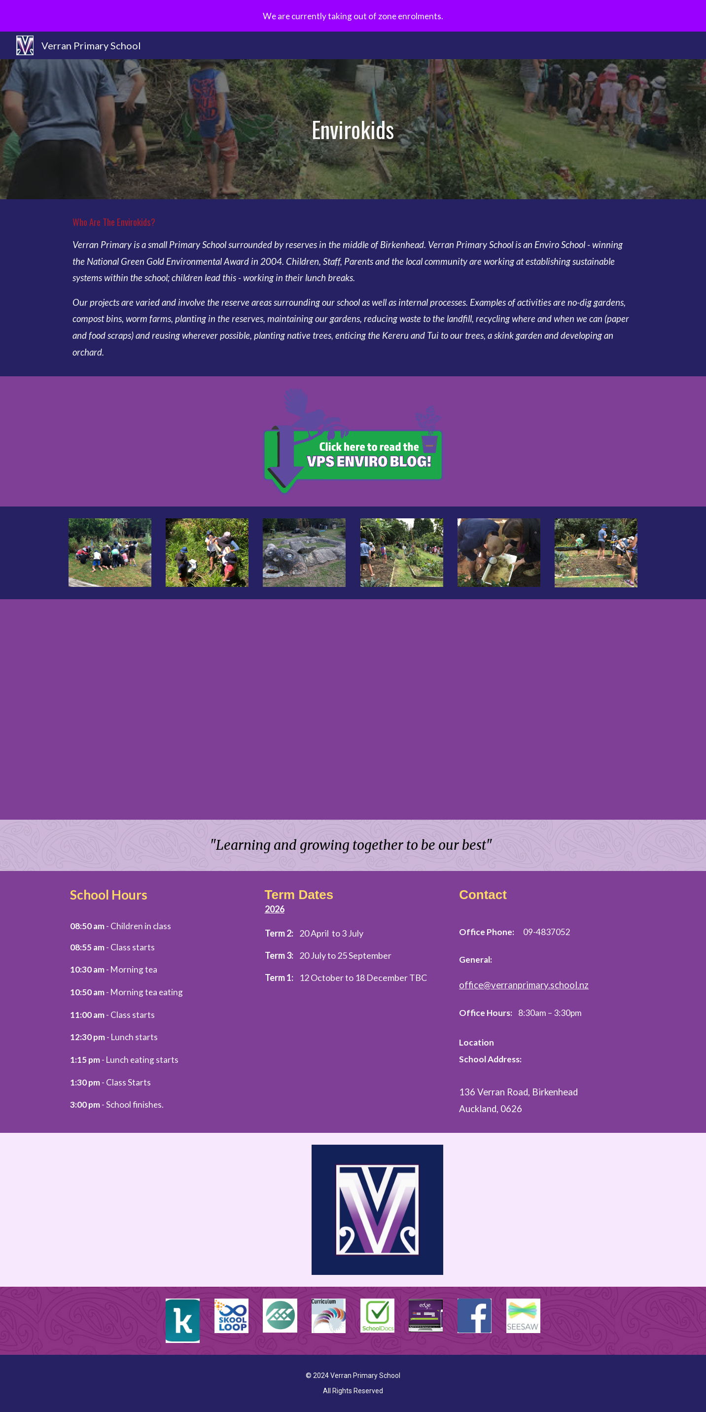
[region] (353, 16)
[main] (353, 129)
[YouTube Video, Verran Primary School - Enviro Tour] (353, 702)
